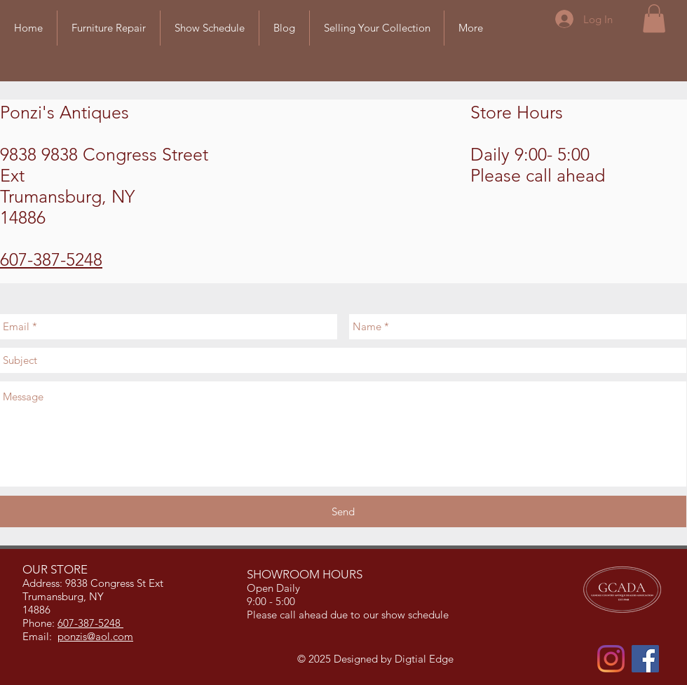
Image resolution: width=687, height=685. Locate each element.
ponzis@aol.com (95, 636)
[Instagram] (611, 658)
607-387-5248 (51, 259)
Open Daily (275, 588)
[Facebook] (645, 658)
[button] (654, 18)
